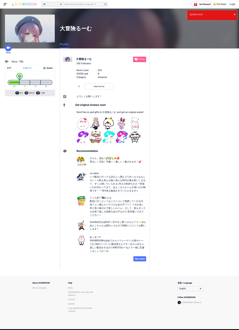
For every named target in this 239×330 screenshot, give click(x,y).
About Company (39, 288)
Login (232, 4)
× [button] (235, 14)
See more (140, 258)
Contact (71, 299)
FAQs (70, 288)
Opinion (71, 304)
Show (8, 49)
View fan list (99, 86)
